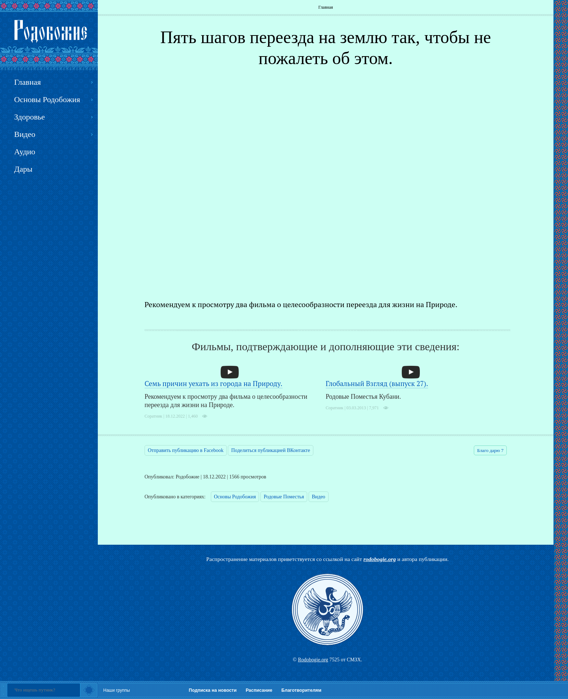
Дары (23, 168)
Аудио (24, 151)
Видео (318, 496)
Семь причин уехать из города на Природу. (214, 383)
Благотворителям (301, 690)
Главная (325, 7)
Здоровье (29, 116)
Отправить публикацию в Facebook (186, 450)
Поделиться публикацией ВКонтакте (270, 450)
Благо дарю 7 (490, 450)
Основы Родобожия (235, 496)
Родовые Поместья (284, 496)
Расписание (259, 690)
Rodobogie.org (313, 659)
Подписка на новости (213, 690)
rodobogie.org (379, 559)
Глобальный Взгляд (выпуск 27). (377, 383)
